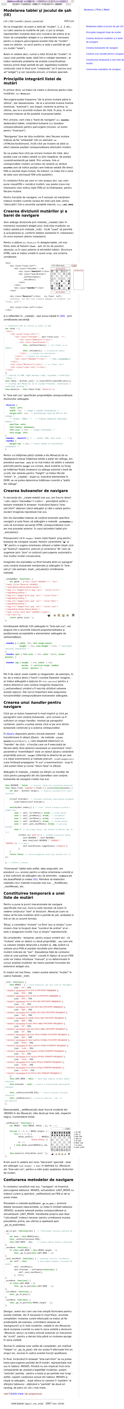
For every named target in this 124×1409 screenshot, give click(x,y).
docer (89, 9)
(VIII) (62, 316)
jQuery (10, 733)
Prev (99, 9)
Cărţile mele (16, 1393)
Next (106, 9)
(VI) (35, 879)
